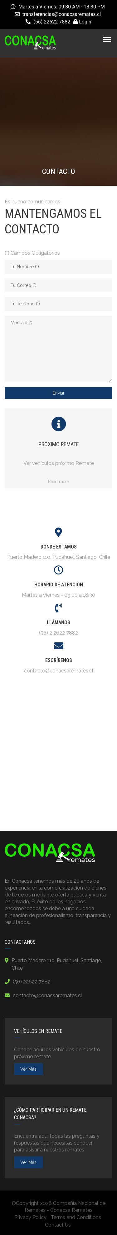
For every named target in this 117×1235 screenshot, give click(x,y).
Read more (58, 481)
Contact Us (58, 1225)
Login (82, 22)
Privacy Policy (30, 1217)
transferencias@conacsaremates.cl (61, 14)
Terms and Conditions (76, 1217)
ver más (28, 1069)
